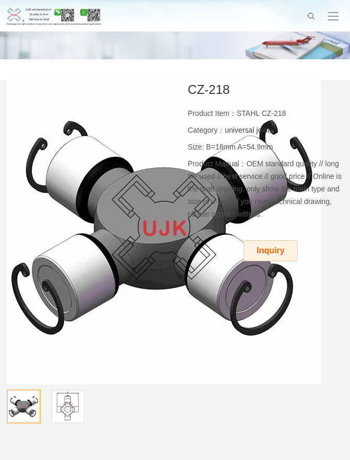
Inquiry (271, 250)
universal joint (247, 130)
